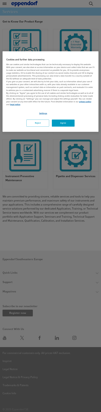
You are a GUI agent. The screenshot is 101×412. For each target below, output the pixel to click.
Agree (63, 123)
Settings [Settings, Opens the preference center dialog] (43, 113)
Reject (38, 123)
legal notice (15, 104)
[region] (50, 91)
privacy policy (85, 101)
